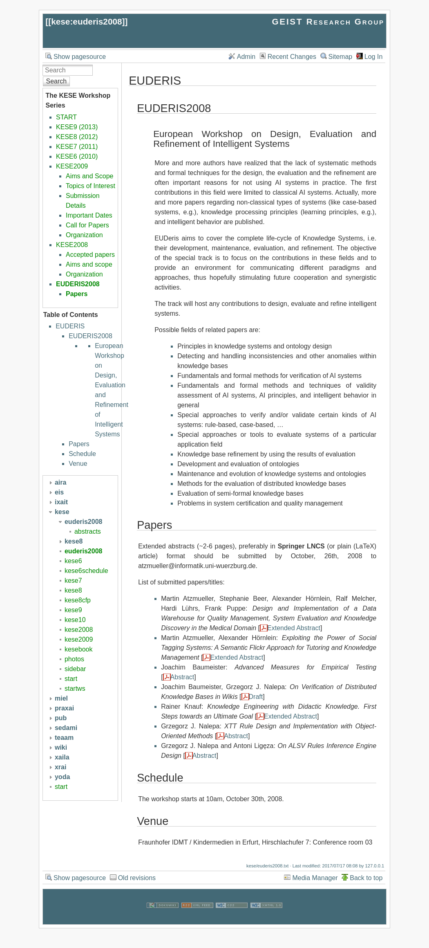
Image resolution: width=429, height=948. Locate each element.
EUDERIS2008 (78, 284)
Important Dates (89, 215)
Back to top (366, 877)
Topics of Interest (90, 185)
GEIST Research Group (328, 21)
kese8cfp (78, 600)
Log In (373, 56)
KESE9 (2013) (77, 127)
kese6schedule (86, 570)
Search (56, 81)
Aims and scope (89, 264)
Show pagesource (80, 56)
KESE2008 (72, 244)
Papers (76, 293)
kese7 (73, 580)
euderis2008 (84, 551)
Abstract (182, 677)
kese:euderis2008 (86, 21)
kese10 (75, 619)
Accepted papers (90, 254)
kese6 (73, 560)
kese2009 (79, 639)
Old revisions (137, 877)
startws (75, 688)
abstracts (87, 531)
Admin (246, 56)
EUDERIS (70, 326)
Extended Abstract (293, 628)
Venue (78, 463)
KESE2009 (72, 166)
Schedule (82, 453)
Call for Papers (87, 225)
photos (74, 659)
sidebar (75, 668)
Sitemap (340, 56)
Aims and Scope (90, 176)
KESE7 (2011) (77, 146)
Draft (256, 696)
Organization (84, 234)
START (66, 117)
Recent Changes (292, 56)
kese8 (73, 590)
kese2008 (79, 629)
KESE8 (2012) (77, 136)
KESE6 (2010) (77, 156)
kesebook (79, 649)
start (71, 678)
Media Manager (314, 877)
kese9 (73, 610)
